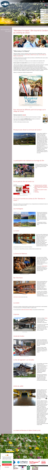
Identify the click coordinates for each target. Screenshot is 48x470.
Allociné (35, 190)
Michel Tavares (34, 54)
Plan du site (27, 453)
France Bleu (36, 192)
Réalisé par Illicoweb (32, 453)
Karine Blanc (27, 54)
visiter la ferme (44, 266)
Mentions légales (22, 453)
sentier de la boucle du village (26, 309)
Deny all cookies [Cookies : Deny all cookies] (7, 464)
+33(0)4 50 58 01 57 (43, 3)
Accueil (13, 26)
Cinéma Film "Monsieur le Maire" (42, 26)
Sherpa (46, 318)
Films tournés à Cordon (31, 26)
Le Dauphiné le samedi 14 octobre (40, 189)
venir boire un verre (16, 297)
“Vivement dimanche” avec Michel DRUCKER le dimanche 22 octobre (40, 186)
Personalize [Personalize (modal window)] (7, 467)
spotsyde (24, 115)
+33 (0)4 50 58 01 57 (11, 439)
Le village (24, 26)
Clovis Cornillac (41, 54)
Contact (18, 453)
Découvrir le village (18, 26)
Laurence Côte (20, 55)
